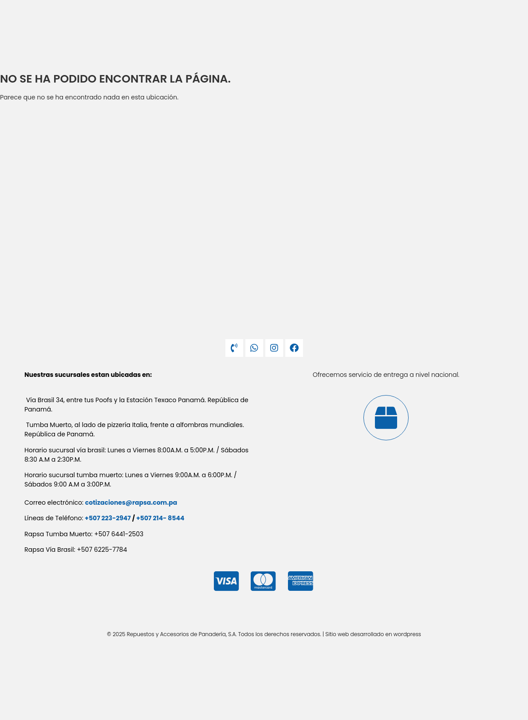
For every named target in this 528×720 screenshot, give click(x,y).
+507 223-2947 (108, 518)
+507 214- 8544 (160, 518)
